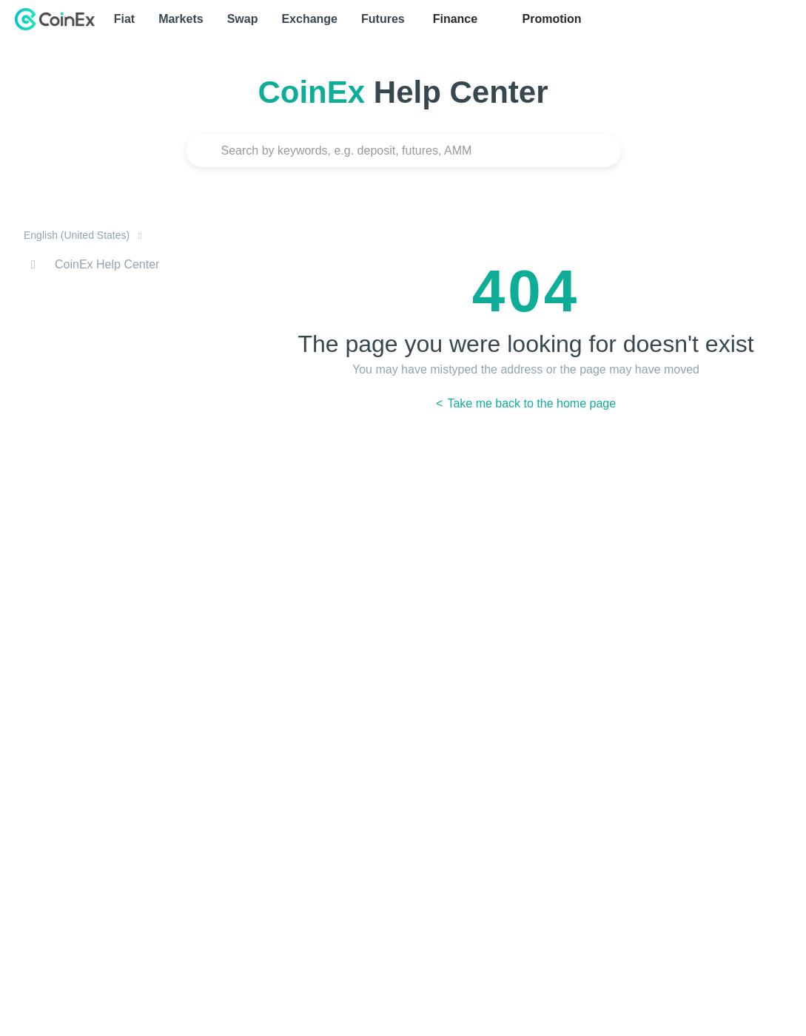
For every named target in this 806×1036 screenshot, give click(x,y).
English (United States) (78, 235)
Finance (455, 19)
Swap (242, 19)
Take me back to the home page (530, 403)
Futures (383, 19)
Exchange (309, 19)
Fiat (124, 19)
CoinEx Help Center (107, 264)
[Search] (403, 151)
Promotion (550, 19)
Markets (180, 19)
